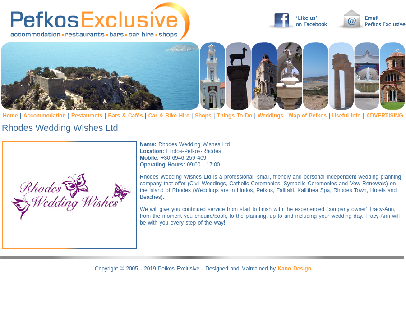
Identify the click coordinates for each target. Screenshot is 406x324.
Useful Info (346, 115)
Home (10, 115)
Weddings (270, 115)
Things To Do (234, 115)
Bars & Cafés (125, 115)
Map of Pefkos (308, 115)
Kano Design (294, 269)
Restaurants (86, 115)
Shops (203, 115)
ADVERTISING (384, 115)
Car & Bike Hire (168, 115)
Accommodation (44, 115)
